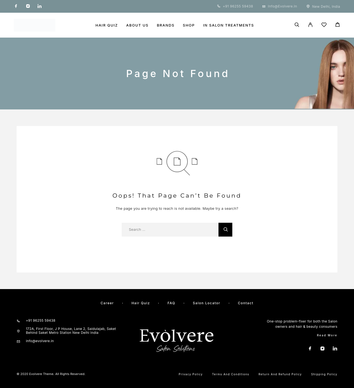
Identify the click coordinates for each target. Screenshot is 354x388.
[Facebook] (16, 6)
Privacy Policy (191, 374)
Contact (245, 303)
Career (107, 303)
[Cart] (337, 25)
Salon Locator (206, 303)
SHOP (189, 25)
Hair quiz (140, 303)
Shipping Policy (324, 374)
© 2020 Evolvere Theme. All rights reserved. (51, 374)
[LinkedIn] (39, 6)
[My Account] (310, 25)
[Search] (297, 25)
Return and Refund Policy (280, 374)
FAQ (171, 303)
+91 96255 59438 (238, 6)
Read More (327, 335)
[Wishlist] (324, 25)
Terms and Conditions (230, 374)
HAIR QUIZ (106, 25)
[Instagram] (28, 6)
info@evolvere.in (282, 6)
